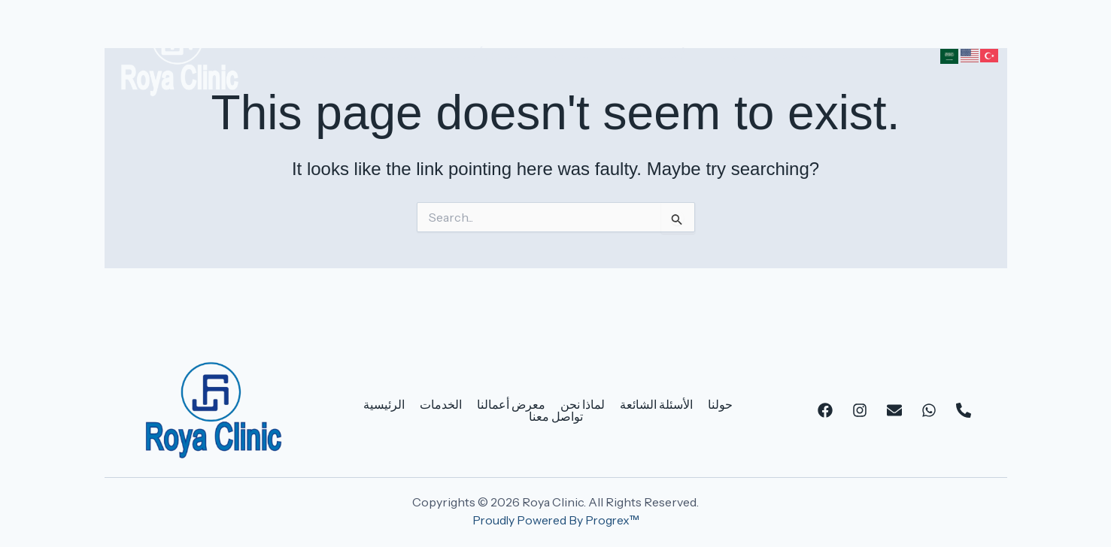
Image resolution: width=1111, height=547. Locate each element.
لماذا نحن (555, 54)
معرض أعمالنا (475, 54)
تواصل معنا (775, 54)
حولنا (711, 54)
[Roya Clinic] (180, 52)
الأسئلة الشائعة (638, 54)
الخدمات (396, 54)
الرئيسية (330, 54)
